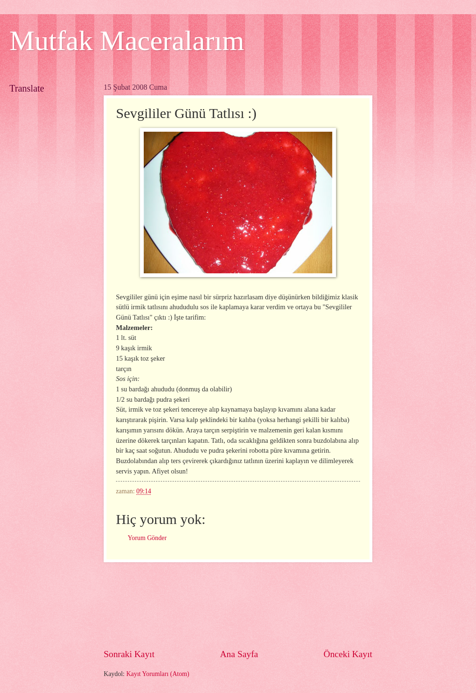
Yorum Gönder (147, 537)
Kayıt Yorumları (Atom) (157, 673)
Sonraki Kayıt (129, 654)
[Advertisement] (238, 604)
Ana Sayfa (239, 654)
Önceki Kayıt (347, 654)
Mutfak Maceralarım (126, 40)
